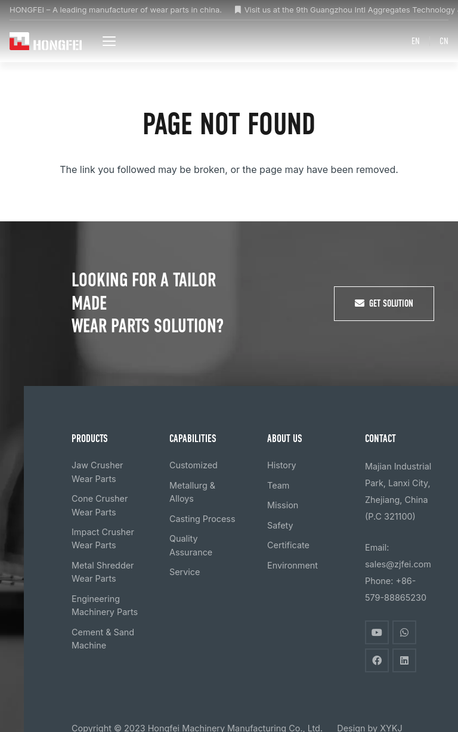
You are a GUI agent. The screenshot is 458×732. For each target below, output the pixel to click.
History (281, 465)
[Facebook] (377, 660)
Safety (280, 525)
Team (278, 485)
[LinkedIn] (404, 660)
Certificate (288, 545)
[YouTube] (377, 632)
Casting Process (202, 519)
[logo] (46, 41)
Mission (282, 505)
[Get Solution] (384, 303)
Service (184, 572)
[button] (111, 41)
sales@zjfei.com (398, 564)
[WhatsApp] (404, 632)
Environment (292, 565)
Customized (193, 465)
